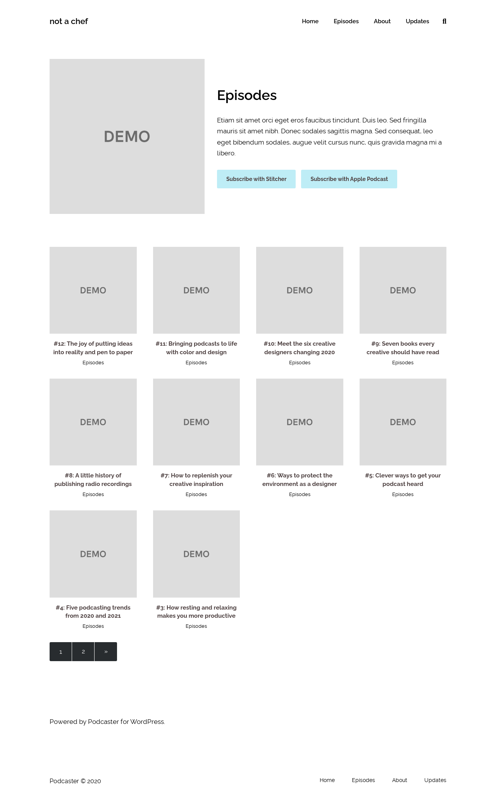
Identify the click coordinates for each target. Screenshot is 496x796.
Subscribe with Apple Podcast (349, 179)
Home (315, 21)
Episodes (350, 21)
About (384, 21)
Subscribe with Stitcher (256, 179)
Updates (418, 21)
